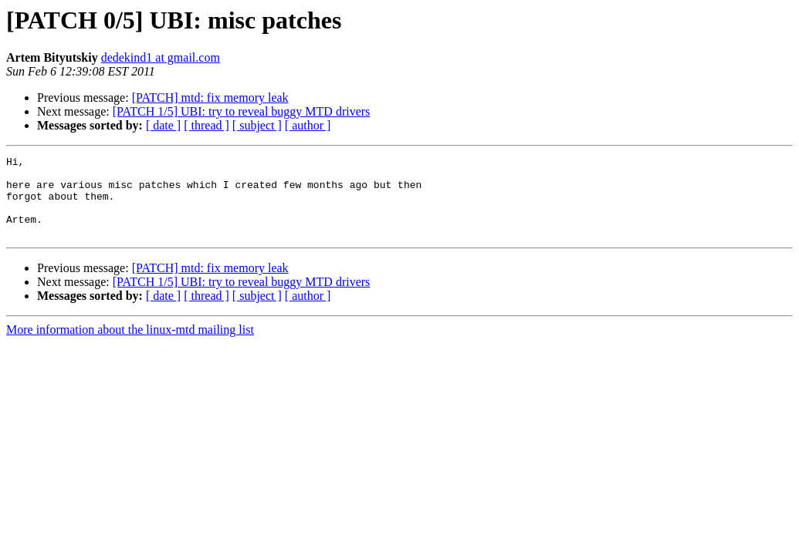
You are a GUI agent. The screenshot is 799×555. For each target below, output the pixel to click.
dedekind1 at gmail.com (160, 57)
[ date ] (163, 125)
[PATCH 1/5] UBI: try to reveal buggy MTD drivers (242, 111)
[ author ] (308, 125)
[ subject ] (257, 125)
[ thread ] (206, 125)
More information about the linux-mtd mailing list (130, 345)
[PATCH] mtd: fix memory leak (210, 97)
